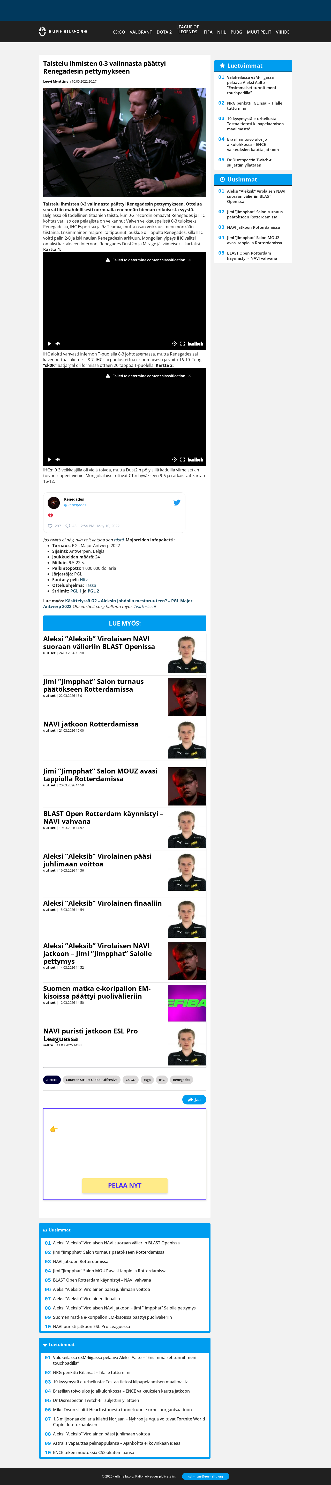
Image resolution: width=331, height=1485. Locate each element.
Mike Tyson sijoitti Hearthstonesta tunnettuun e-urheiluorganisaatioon (122, 1409)
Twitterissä (144, 606)
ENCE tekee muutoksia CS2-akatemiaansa (93, 1452)
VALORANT (141, 32)
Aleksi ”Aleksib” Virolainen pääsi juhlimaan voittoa (97, 859)
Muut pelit (259, 32)
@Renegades (75, 504)
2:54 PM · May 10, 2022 (100, 525)
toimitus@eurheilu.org (205, 1476)
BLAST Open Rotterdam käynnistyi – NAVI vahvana (103, 817)
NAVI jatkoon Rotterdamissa (91, 724)
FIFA (208, 32)
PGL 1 (76, 591)
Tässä (90, 585)
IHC (162, 1079)
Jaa (194, 1099)
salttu (48, 1045)
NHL (221, 32)
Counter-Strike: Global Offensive (91, 1079)
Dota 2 (164, 32)
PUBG (236, 32)
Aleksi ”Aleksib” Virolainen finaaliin (102, 903)
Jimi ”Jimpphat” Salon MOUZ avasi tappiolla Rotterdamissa (100, 774)
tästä (119, 540)
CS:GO (119, 32)
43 (71, 525)
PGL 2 (93, 591)
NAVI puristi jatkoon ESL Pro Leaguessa (90, 1034)
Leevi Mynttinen (57, 81)
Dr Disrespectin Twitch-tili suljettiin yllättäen (96, 1400)
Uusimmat (60, 1230)
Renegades (181, 1079)
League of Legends (187, 29)
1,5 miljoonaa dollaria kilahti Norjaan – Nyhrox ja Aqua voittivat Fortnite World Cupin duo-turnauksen (129, 1421)
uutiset (49, 653)
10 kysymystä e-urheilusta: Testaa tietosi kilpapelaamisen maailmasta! (121, 1382)
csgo (147, 1079)
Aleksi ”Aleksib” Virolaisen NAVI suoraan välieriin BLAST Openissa (99, 642)
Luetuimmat (62, 1344)
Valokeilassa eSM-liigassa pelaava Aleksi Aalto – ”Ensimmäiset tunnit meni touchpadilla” (124, 1360)
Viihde (283, 32)
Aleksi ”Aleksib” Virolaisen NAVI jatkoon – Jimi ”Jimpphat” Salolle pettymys (97, 953)
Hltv (84, 579)
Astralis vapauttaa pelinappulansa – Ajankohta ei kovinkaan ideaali (118, 1443)
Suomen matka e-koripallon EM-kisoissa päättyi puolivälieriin (97, 992)
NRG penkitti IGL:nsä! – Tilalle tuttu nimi (91, 1372)
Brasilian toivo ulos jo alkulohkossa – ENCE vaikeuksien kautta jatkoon (121, 1391)
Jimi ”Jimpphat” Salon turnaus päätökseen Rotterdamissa (93, 685)
